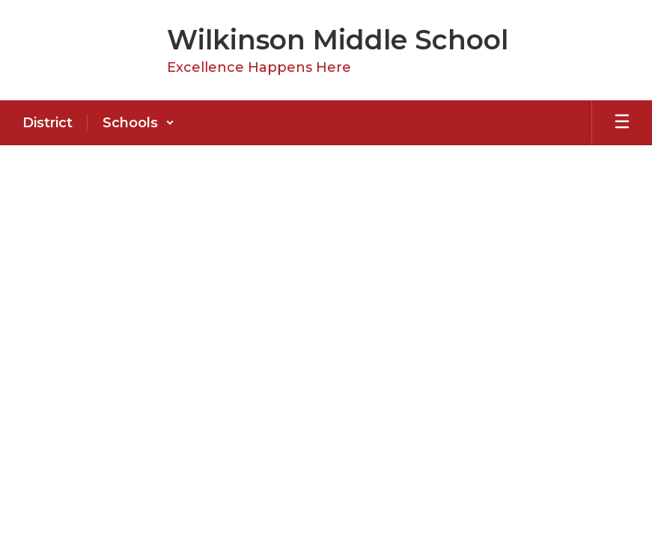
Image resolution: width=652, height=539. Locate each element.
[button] (138, 122)
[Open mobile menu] (622, 122)
